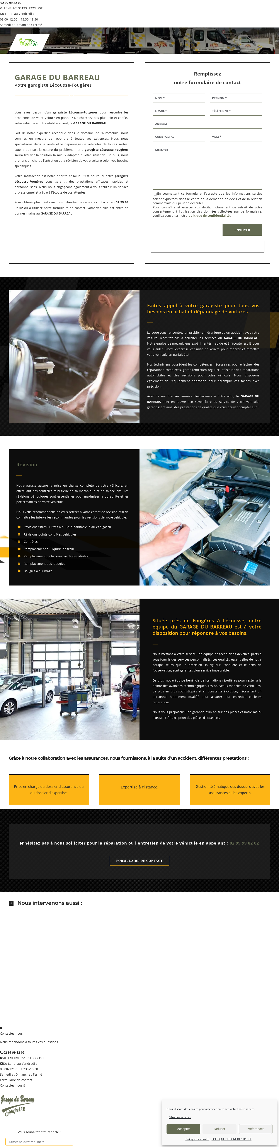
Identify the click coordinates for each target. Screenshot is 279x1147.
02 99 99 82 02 (10, 3)
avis (237, 996)
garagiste (92, 150)
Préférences (255, 1129)
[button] (139, 903)
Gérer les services (180, 1117)
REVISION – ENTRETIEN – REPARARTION (101, 996)
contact (247, 996)
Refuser (219, 1129)
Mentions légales (105, 1013)
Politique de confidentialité (147, 1013)
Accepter (183, 1129)
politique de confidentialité (209, 215)
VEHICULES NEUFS (219, 996)
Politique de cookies (197, 1139)
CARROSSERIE (137, 996)
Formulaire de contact (16, 1078)
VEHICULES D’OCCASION (164, 996)
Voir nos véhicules (194, 996)
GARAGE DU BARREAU (71, 1013)
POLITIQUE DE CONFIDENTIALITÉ (232, 1139)
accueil (31, 996)
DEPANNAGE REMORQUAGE (56, 996)
